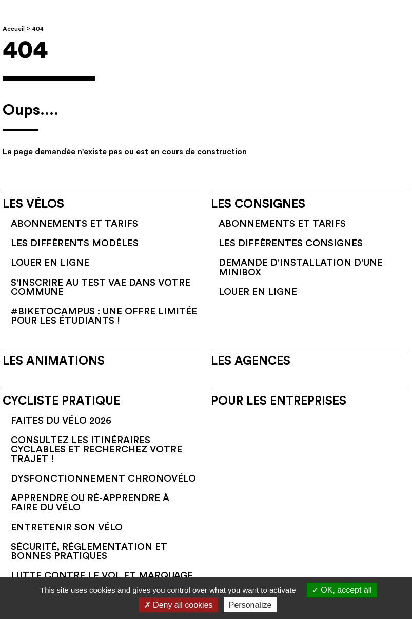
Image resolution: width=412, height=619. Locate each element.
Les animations (54, 361)
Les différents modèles (75, 243)
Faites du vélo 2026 (61, 420)
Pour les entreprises (278, 401)
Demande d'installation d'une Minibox (301, 267)
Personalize (250, 605)
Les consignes (258, 204)
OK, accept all (342, 590)
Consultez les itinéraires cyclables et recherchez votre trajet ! (96, 449)
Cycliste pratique (61, 401)
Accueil (14, 29)
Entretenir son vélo (67, 527)
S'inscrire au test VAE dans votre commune (100, 287)
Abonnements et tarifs (74, 223)
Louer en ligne (50, 262)
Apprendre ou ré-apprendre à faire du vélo (90, 502)
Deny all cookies (178, 605)
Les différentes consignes (291, 243)
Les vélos (33, 204)
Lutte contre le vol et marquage (102, 575)
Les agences (250, 361)
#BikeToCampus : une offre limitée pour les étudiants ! (104, 316)
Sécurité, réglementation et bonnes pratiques (89, 551)
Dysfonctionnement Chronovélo (103, 478)
